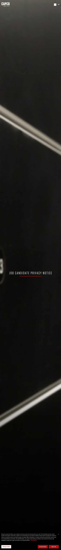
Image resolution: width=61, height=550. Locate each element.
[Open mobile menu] (58, 4)
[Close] (58, 534)
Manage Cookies (6, 546)
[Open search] (55, 4)
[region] (30, 541)
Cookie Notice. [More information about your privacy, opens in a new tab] (34, 540)
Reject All (54, 546)
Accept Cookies (42, 546)
